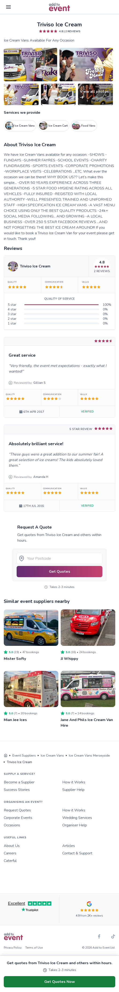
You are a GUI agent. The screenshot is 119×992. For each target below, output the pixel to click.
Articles (68, 845)
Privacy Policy (13, 947)
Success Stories (17, 789)
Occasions (12, 825)
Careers (10, 853)
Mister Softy (15, 658)
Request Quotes (17, 810)
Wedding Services (77, 817)
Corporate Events (18, 817)
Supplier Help (73, 789)
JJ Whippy (69, 658)
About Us (12, 845)
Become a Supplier (19, 782)
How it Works (73, 782)
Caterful (10, 860)
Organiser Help (74, 825)
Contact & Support (77, 853)
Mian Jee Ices (15, 719)
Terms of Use (34, 947)
